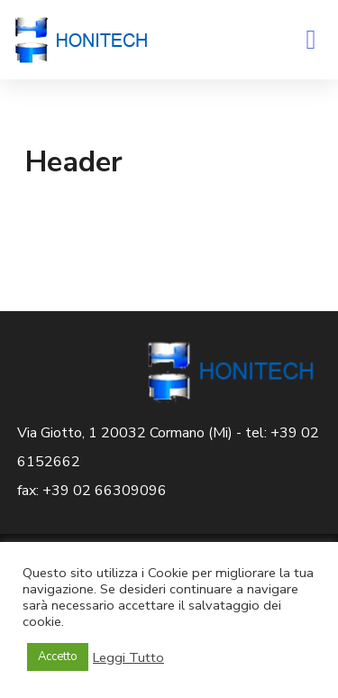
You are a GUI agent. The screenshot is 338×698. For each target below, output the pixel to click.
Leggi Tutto (128, 657)
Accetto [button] (58, 656)
